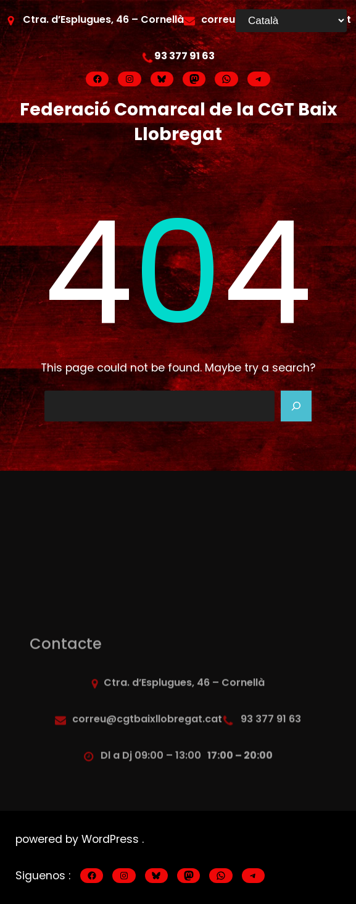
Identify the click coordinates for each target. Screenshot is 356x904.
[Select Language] (291, 20)
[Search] (296, 406)
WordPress (111, 839)
